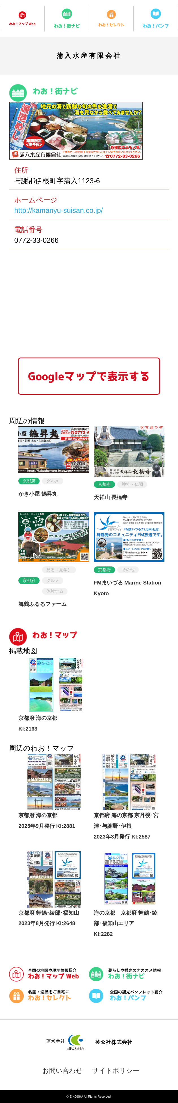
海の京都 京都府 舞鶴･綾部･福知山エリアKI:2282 (125, 923)
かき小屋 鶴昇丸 (37, 494)
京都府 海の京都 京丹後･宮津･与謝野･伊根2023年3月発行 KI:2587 (126, 826)
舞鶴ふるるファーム (42, 604)
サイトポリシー (115, 1070)
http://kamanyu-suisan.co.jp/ (58, 210)
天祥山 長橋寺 (110, 497)
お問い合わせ (62, 1070)
